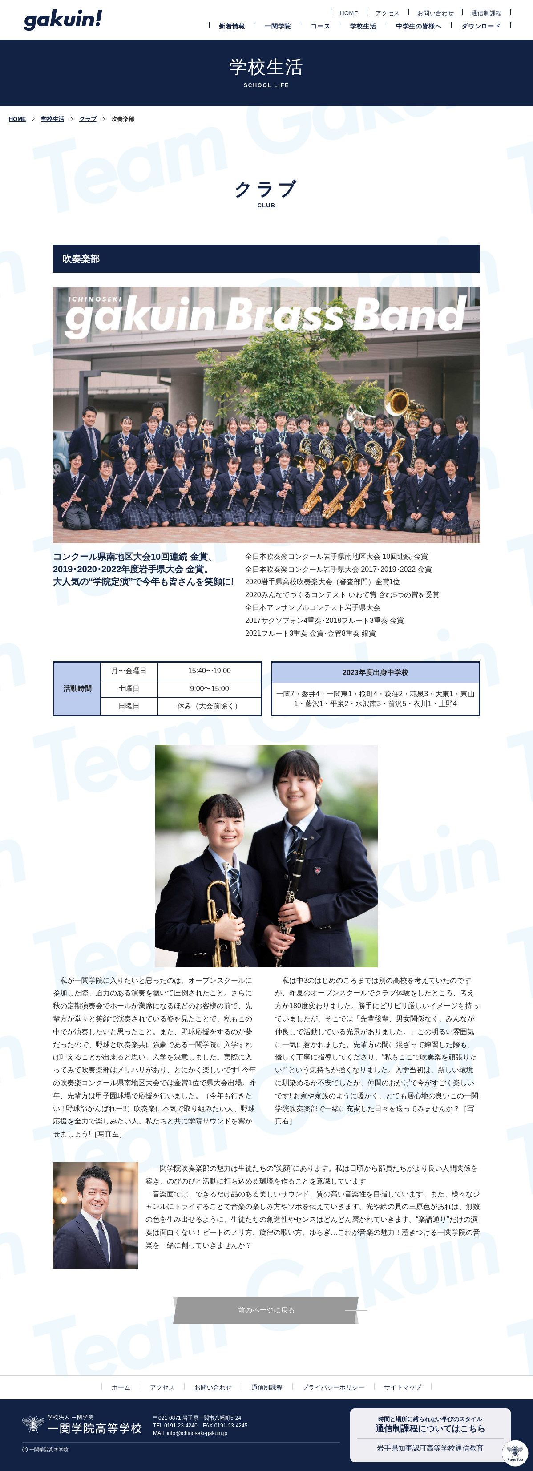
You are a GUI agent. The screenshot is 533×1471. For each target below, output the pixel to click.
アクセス (388, 13)
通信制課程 (487, 13)
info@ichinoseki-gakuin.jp (197, 1433)
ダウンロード (481, 26)
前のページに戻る (266, 1310)
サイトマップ (402, 1387)
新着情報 (232, 26)
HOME (349, 13)
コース (320, 26)
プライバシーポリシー (333, 1387)
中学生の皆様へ (419, 26)
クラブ (88, 119)
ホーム (121, 1387)
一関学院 (278, 26)
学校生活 (363, 26)
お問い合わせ (435, 13)
